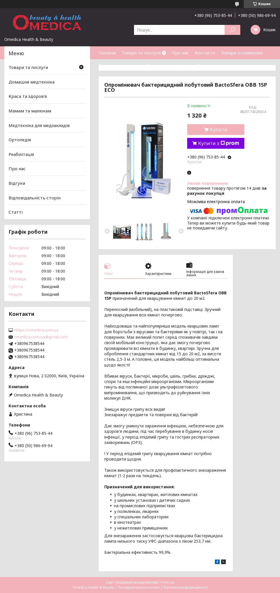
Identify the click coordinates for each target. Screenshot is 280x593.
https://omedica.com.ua (36, 330)
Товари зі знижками (242, 52)
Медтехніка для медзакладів (39, 125)
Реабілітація (21, 154)
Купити (218, 129)
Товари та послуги (141, 52)
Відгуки (17, 183)
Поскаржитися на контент (139, 587)
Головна (107, 52)
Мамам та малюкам (30, 111)
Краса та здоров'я (28, 96)
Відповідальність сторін (35, 198)
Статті (205, 65)
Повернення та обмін (169, 65)
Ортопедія (20, 139)
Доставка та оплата (120, 65)
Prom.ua (167, 582)
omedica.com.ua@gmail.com (41, 337)
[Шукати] (232, 30)
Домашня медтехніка (32, 82)
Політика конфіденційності (186, 587)
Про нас (180, 52)
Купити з (218, 143)
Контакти (205, 52)
